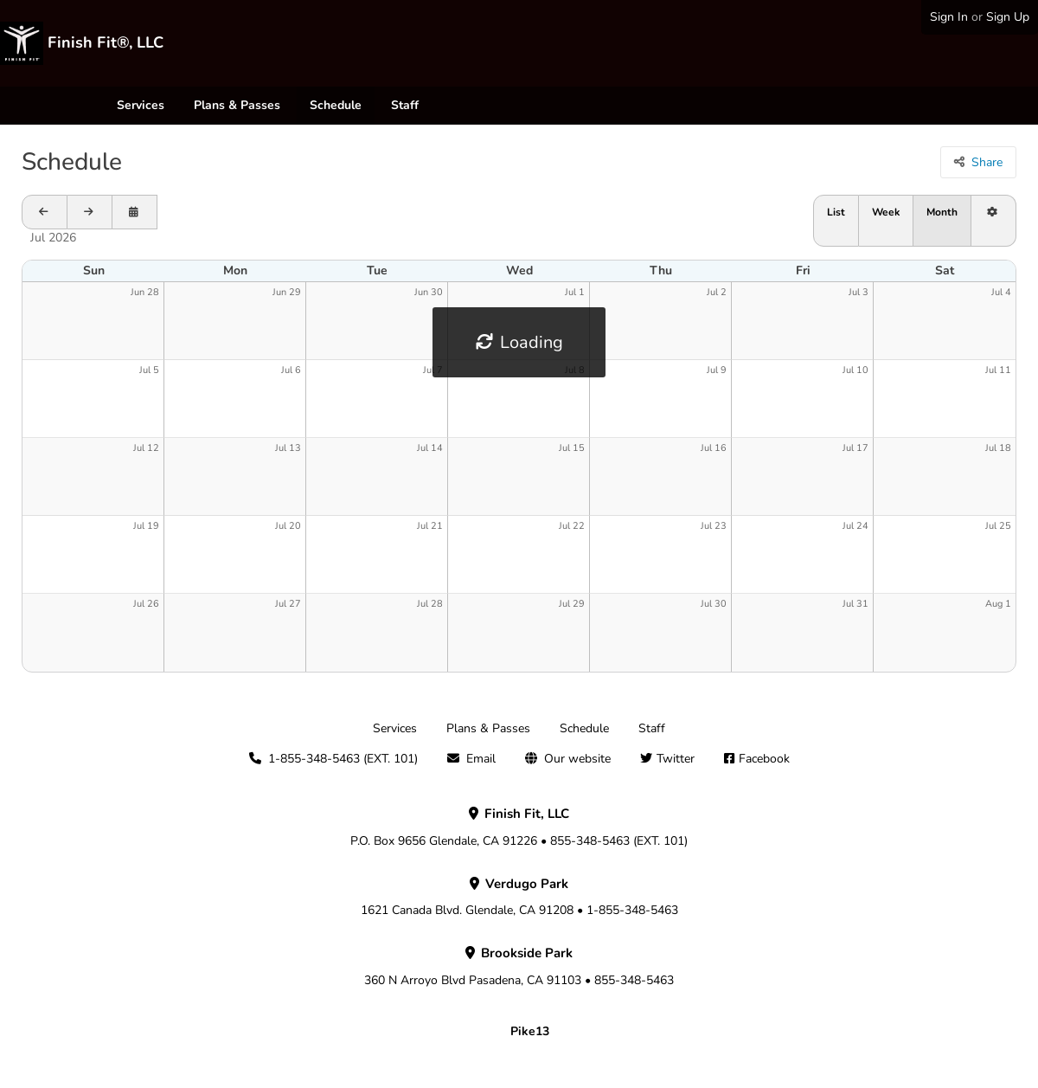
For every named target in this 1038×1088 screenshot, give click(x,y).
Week (886, 212)
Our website (577, 758)
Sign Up (1007, 17)
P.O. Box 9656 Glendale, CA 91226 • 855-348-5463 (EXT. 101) (519, 827)
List (836, 212)
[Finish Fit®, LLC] (21, 43)
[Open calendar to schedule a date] (134, 212)
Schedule (336, 105)
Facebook (764, 758)
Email (481, 758)
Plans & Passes (237, 105)
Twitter (676, 758)
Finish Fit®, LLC (105, 42)
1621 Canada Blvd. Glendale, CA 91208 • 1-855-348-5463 (519, 897)
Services (140, 105)
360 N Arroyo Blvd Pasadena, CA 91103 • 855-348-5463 (519, 966)
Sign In (949, 17)
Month (942, 212)
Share (987, 162)
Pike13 (529, 1031)
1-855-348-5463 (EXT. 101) (343, 758)
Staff (405, 105)
